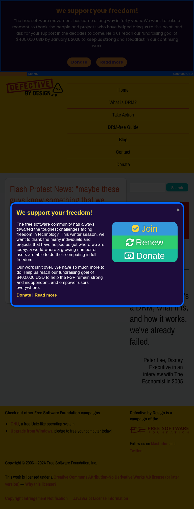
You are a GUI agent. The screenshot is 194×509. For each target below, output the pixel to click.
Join (145, 228)
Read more (46, 295)
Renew (144, 242)
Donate (24, 295)
